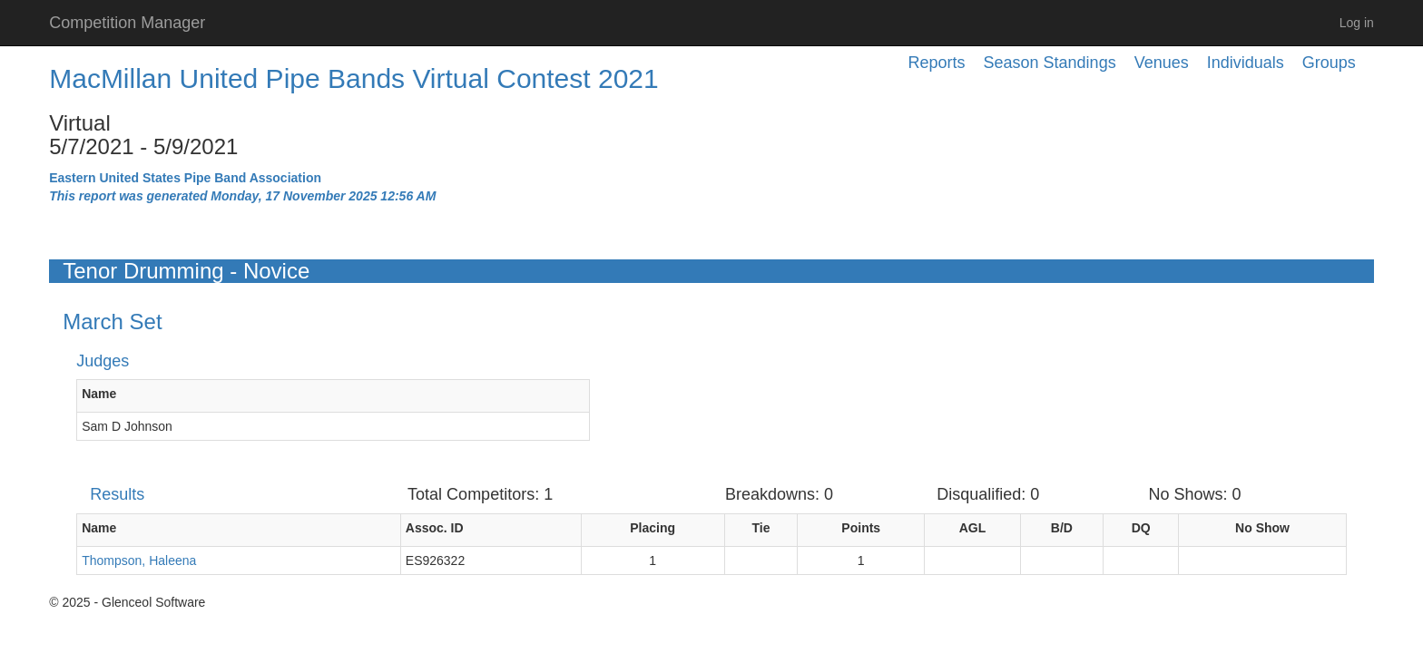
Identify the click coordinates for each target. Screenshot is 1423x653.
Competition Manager (127, 23)
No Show (1262, 528)
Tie (761, 528)
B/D (1062, 528)
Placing (652, 528)
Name (99, 393)
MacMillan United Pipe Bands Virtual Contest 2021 (353, 78)
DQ (1141, 528)
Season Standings (1050, 63)
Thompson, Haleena (139, 560)
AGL (972, 528)
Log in (1357, 22)
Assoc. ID (435, 528)
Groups (1329, 63)
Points (860, 528)
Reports (937, 63)
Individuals (1245, 63)
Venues (1161, 63)
